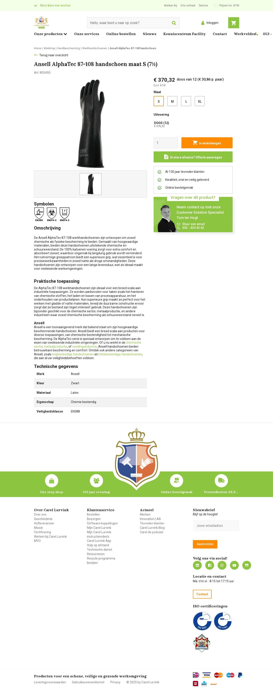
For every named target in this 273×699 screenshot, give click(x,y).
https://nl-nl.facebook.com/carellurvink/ (209, 565)
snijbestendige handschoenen (73, 354)
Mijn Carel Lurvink (99, 527)
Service (203, 5)
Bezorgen (94, 519)
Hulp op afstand (98, 545)
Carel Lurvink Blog (152, 527)
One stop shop (51, 492)
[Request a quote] (193, 156)
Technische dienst (99, 549)
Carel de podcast (151, 532)
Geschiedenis (43, 519)
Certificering (42, 532)
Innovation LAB (150, 519)
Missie (38, 527)
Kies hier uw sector (55, 5)
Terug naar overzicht (53, 55)
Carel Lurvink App (99, 541)
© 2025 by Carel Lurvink (142, 682)
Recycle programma (101, 558)
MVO (37, 541)
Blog (246, 565)
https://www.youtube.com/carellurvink (234, 565)
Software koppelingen (102, 523)
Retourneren (96, 554)
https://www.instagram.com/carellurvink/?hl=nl (222, 565)
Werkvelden (245, 34)
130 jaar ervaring (96, 492)
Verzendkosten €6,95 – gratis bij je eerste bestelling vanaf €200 (221, 492)
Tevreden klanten (152, 523)
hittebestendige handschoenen (120, 354)
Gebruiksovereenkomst (88, 682)
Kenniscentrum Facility (184, 34)
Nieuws (149, 34)
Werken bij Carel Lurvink (50, 536)
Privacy (115, 682)
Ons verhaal (188, 5)
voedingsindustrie (84, 346)
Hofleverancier (44, 523)
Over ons (40, 514)
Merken (145, 514)
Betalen (92, 563)
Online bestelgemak (176, 492)
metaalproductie (55, 346)
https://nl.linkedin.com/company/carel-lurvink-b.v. (197, 565)
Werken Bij (170, 5)
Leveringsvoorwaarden (50, 682)
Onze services (86, 34)
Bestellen (93, 514)
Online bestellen (121, 34)
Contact (220, 34)
